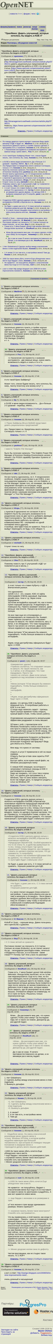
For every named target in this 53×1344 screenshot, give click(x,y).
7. (2, 414)
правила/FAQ (14, 27)
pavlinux (26, 172)
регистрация (29, 27)
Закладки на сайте (9, 1330)
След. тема (49, 1289)
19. (2, 1069)
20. (2, 1125)
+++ (20, 14)
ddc (25, 176)
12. (2, 555)
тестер (30, 190)
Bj (26, 164)
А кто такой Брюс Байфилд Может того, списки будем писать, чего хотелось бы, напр (24, 157)
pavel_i (39, 194)
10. (2, 503)
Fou (29, 152)
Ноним (7, 255)
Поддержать (46, 1333)
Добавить (34, 1333)
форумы (4, 27)
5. (2, 371)
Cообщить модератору (43, 131)
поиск (19, 27)
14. (2, 791)
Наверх (30, 313)
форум (27, 14)
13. (6, 575)
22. (6, 1093)
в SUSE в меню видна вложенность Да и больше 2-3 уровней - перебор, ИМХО (24, 163)
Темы (50, 1287)
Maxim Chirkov (45, 1331)
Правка (30, 131)
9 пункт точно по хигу (11, 182)
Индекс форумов (42, 1287)
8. (2, 440)
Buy (26, 224)
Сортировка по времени (39, 278)
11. (2, 538)
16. (6, 828)
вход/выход (35, 28)
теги (33, 14)
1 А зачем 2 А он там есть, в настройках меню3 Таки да (27, 253)
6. (2, 395)
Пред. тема (41, 1289)
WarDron (28, 144)
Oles (16, 186)
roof (32, 265)
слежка (42, 27)
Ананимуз (32, 234)
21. (8, 875)
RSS (42, 30)
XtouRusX (30, 228)
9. (2, 468)
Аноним (29, 148)
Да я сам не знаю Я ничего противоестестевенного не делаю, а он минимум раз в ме (30, 239)
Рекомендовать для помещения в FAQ (24, 1287)
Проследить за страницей (8, 1333)
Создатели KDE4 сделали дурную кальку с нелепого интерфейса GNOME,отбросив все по (24, 201)
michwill (24, 182)
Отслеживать (47, 46)
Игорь (26, 180)
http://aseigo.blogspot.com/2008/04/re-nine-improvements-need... (27, 1274)
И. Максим (26, 220)
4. (2, 319)
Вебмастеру (46, 1335)
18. (6, 964)
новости (13, 14)
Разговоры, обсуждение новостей (22, 43)
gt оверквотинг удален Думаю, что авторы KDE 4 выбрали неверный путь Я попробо (26, 193)
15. (2, 914)
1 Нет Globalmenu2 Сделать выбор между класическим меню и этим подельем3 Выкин (25, 248)
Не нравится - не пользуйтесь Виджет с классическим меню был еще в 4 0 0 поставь (26, 264)
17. (2, 933)
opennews (18, 56)
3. (2, 286)
